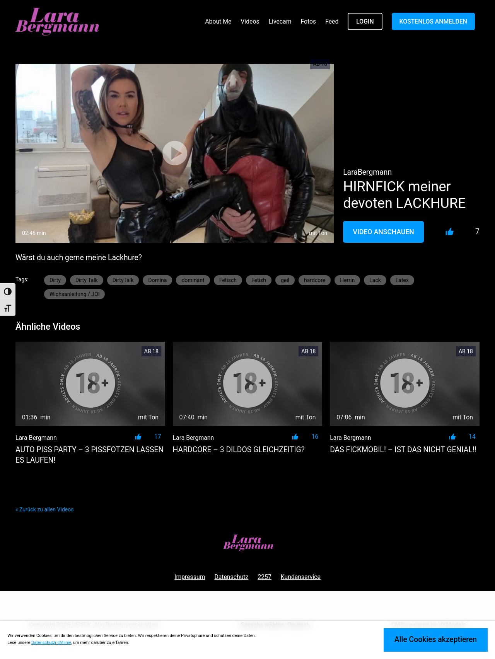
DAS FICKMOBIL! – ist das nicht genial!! (403, 449)
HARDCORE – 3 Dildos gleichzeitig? (239, 449)
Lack (375, 280)
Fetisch (228, 280)
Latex (402, 280)
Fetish (258, 280)
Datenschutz (231, 577)
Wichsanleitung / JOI (74, 294)
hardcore (314, 280)
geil (285, 280)
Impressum (189, 577)
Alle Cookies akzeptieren (435, 639)
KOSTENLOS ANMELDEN (433, 21)
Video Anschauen (383, 232)
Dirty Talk (86, 280)
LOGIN (365, 21)
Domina (157, 280)
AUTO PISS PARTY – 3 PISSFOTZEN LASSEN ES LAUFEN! (89, 455)
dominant (192, 280)
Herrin (347, 280)
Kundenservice (301, 577)
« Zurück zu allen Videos (44, 509)
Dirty (55, 280)
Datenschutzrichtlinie (51, 642)
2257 (264, 577)
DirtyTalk (123, 280)
